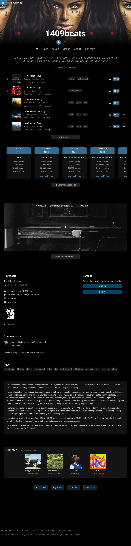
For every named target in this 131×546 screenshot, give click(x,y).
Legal (70, 530)
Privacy (62, 530)
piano (71, 103)
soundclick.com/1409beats (20, 291)
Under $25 (90, 487)
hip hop (20, 369)
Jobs (36, 530)
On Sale (73, 487)
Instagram (12, 298)
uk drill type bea (75, 91)
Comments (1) (12, 336)
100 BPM (39, 130)
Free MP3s (41, 487)
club (56, 369)
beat (98, 369)
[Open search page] (128, 2)
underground (83, 79)
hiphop (71, 79)
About (77, 49)
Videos (66, 49)
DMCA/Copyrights (49, 530)
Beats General (29, 94)
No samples (41, 82)
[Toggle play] (7, 79)
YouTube (12, 302)
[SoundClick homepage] (17, 3)
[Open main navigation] (3, 2)
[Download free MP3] (110, 79)
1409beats (10, 275)
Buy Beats (57, 487)
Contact (90, 49)
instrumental (39, 369)
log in (23, 353)
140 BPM (39, 94)
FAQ (11, 530)
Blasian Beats (33, 473)
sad (85, 103)
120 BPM (32, 82)
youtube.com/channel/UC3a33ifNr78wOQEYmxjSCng (31, 295)
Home (45, 49)
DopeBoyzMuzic (76, 473)
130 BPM (39, 106)
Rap (25, 82)
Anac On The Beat (98, 473)
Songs (55, 49)
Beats (10, 285)
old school (78, 369)
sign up (14, 353)
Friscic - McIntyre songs (56, 473)
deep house (9, 369)
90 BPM (38, 118)
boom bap (112, 369)
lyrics (79, 103)
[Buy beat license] (116, 79)
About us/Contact (23, 530)
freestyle (89, 369)
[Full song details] (124, 79)
